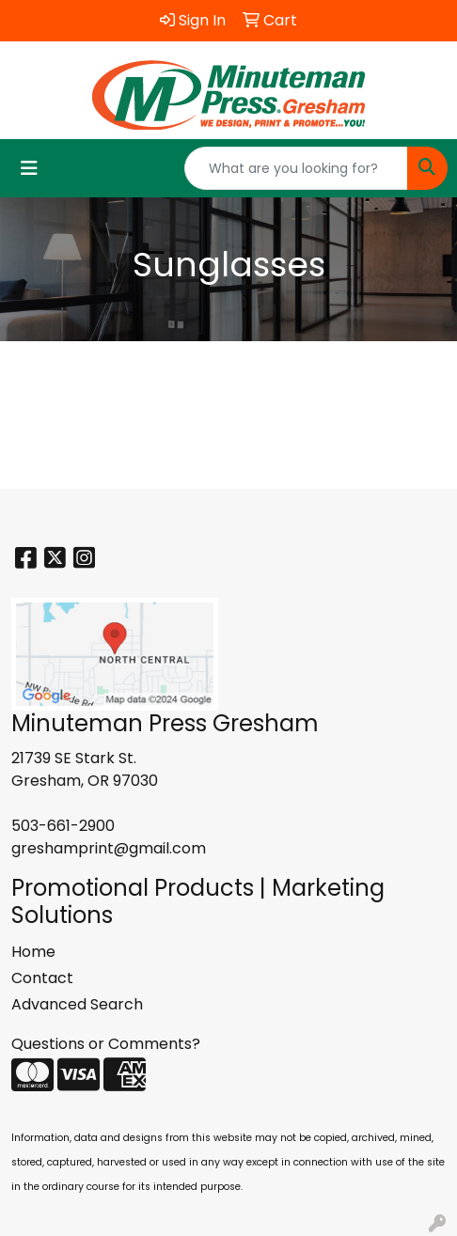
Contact (42, 978)
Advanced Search (77, 1004)
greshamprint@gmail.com (108, 848)
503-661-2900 (63, 826)
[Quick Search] (296, 168)
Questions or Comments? (105, 1044)
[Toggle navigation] (29, 168)
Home (33, 951)
